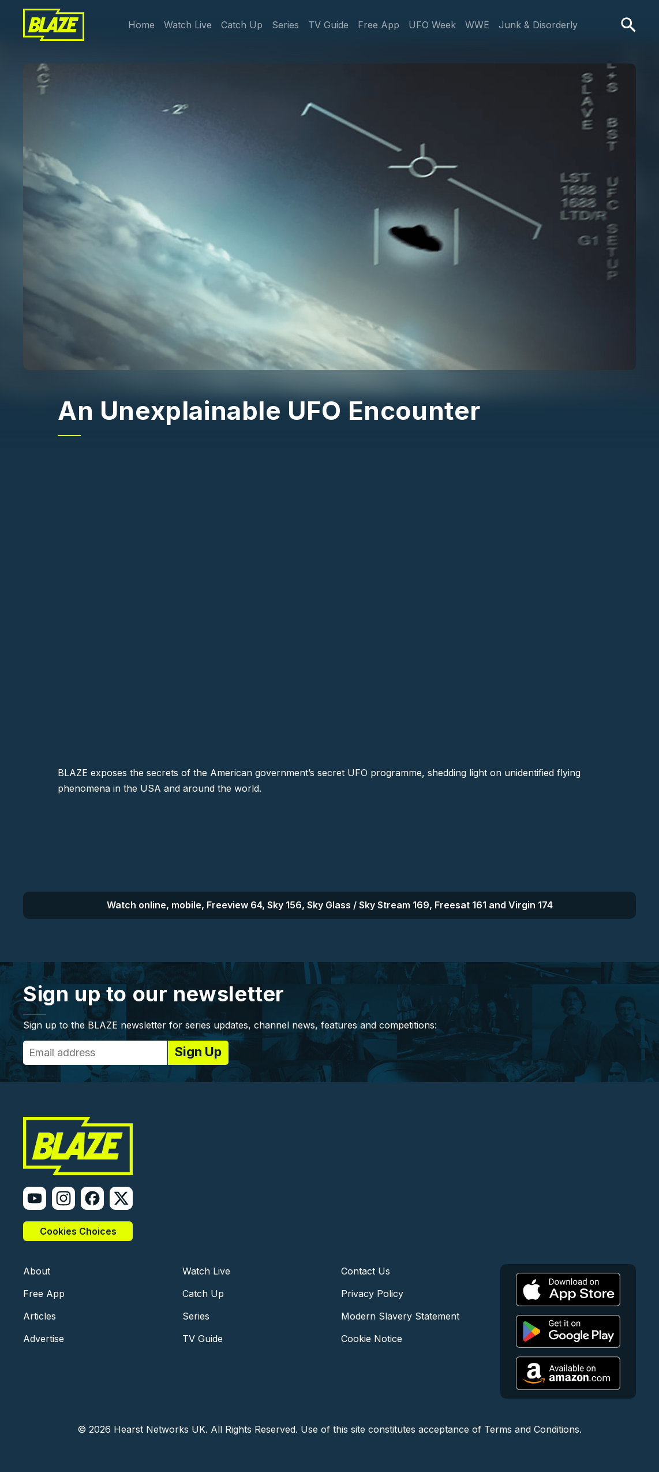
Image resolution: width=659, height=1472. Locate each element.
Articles (39, 1316)
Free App (378, 25)
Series (285, 25)
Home (141, 25)
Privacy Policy (372, 1293)
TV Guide (328, 25)
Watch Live (188, 25)
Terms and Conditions (531, 1429)
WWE (477, 25)
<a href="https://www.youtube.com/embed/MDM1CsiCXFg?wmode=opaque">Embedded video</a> (329, 612)
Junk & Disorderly (538, 25)
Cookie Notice (371, 1338)
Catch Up (242, 25)
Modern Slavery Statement (400, 1316)
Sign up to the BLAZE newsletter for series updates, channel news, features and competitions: (230, 1025)
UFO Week (432, 25)
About (36, 1271)
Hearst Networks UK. (161, 1429)
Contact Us (365, 1271)
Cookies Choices (78, 1231)
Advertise (43, 1338)
